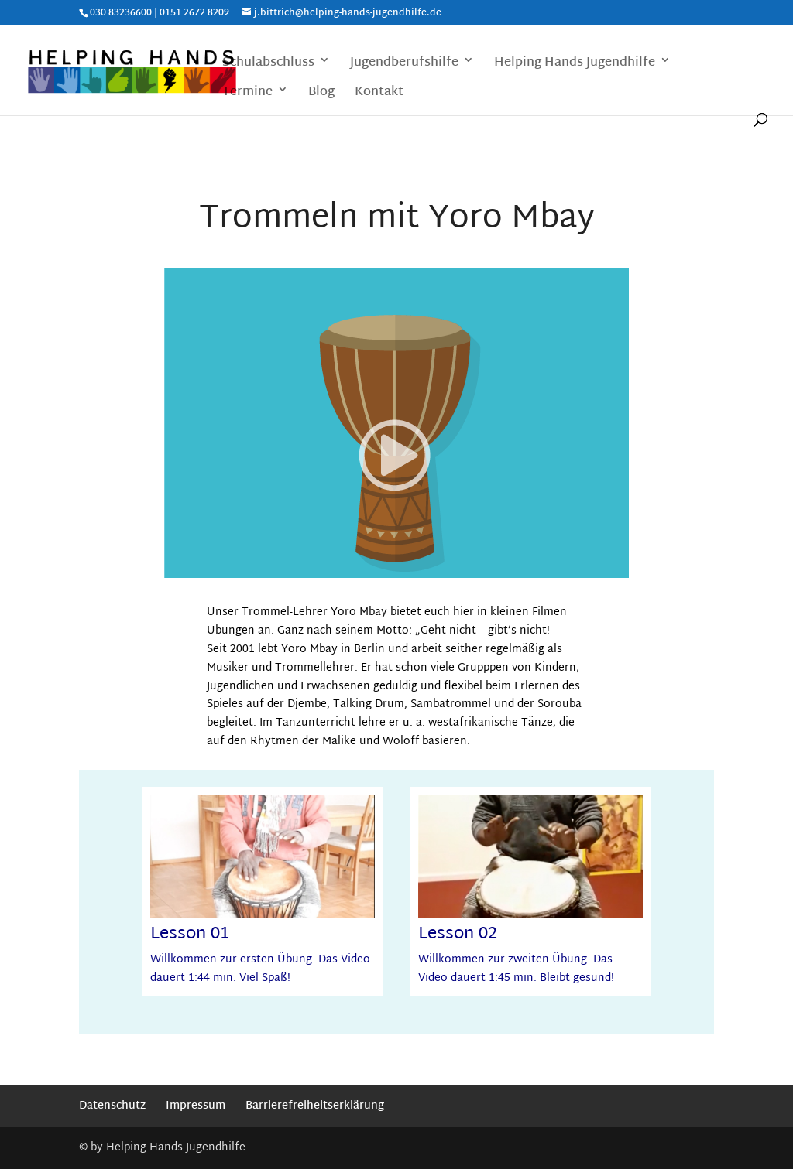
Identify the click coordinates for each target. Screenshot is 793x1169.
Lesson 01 (189, 934)
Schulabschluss (268, 64)
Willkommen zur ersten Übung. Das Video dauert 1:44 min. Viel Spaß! (260, 969)
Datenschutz (112, 1106)
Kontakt (379, 94)
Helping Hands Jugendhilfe (574, 64)
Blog (321, 94)
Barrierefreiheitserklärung (314, 1106)
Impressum (195, 1106)
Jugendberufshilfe (404, 64)
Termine (247, 94)
